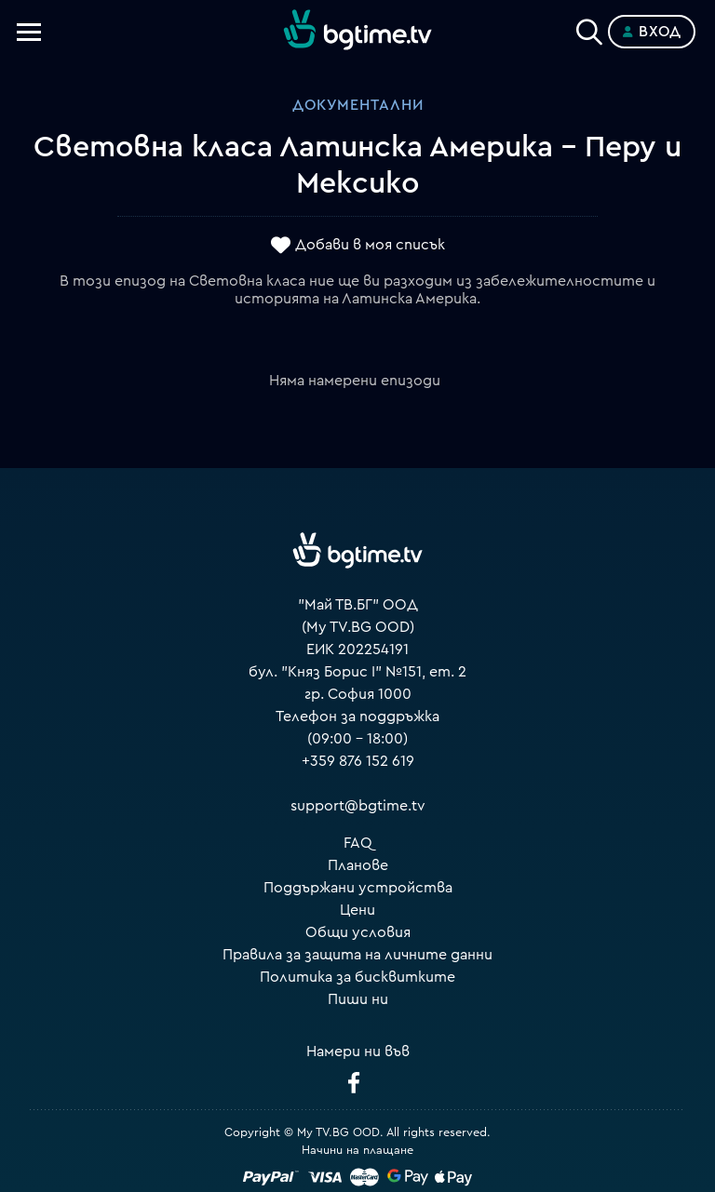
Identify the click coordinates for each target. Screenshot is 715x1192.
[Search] (589, 28)
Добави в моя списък (370, 244)
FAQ (358, 843)
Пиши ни (358, 999)
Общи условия (358, 932)
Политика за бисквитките (357, 977)
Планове (358, 865)
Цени (357, 910)
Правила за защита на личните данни (357, 954)
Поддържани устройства (357, 887)
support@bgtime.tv (357, 805)
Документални (358, 105)
